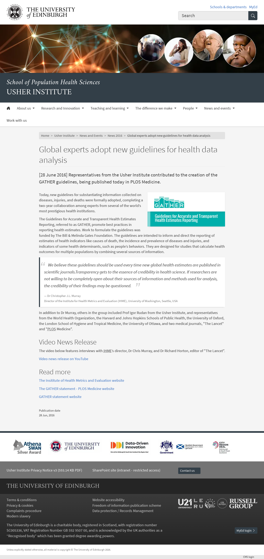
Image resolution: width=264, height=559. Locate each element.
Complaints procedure (24, 511)
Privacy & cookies (20, 505)
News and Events (91, 136)
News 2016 (115, 136)
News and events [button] (218, 108)
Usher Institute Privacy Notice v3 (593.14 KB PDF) (44, 470)
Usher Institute (64, 136)
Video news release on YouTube (63, 359)
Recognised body (21, 536)
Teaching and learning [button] (108, 108)
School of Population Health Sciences (53, 82)
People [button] (189, 108)
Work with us (17, 120)
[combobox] (213, 15)
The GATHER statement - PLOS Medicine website (76, 388)
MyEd (253, 7)
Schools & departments (228, 7)
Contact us (189, 471)
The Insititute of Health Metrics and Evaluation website (81, 380)
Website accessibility (108, 500)
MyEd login (246, 530)
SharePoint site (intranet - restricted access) (126, 470)
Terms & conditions (22, 500)
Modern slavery (18, 516)
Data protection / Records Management (122, 511)
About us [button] (24, 108)
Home (45, 136)
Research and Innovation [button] (61, 108)
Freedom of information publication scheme (126, 505)
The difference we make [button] (154, 108)
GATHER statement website (60, 396)
